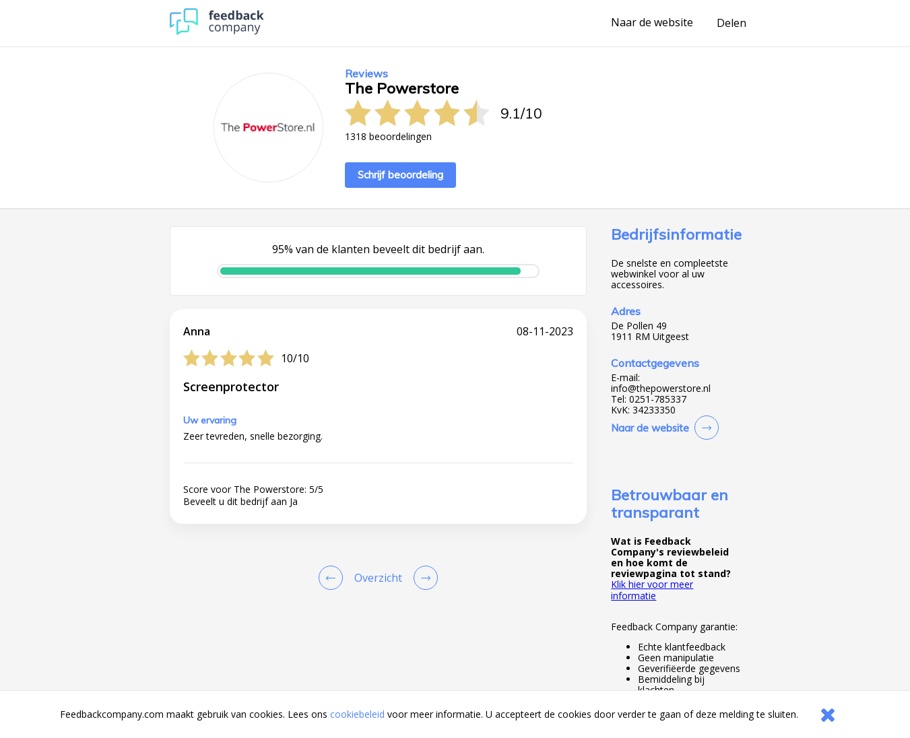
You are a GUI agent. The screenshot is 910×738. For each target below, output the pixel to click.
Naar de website (652, 23)
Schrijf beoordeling (400, 174)
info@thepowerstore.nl (661, 388)
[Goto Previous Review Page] (333, 578)
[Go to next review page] (423, 578)
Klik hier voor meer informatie (652, 589)
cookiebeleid (357, 714)
